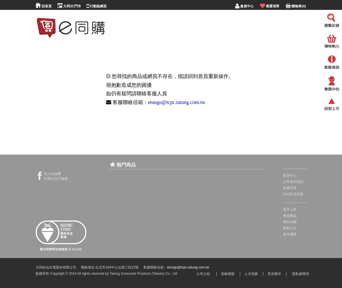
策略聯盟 (227, 274)
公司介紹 (203, 274)
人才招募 (251, 274)
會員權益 (290, 216)
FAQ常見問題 (293, 194)
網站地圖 (290, 222)
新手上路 (290, 209)
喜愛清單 (290, 188)
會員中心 (290, 175)
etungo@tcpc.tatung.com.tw (176, 102)
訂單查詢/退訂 (293, 182)
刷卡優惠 (290, 234)
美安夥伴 (274, 274)
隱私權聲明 (300, 274)
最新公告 (290, 228)
